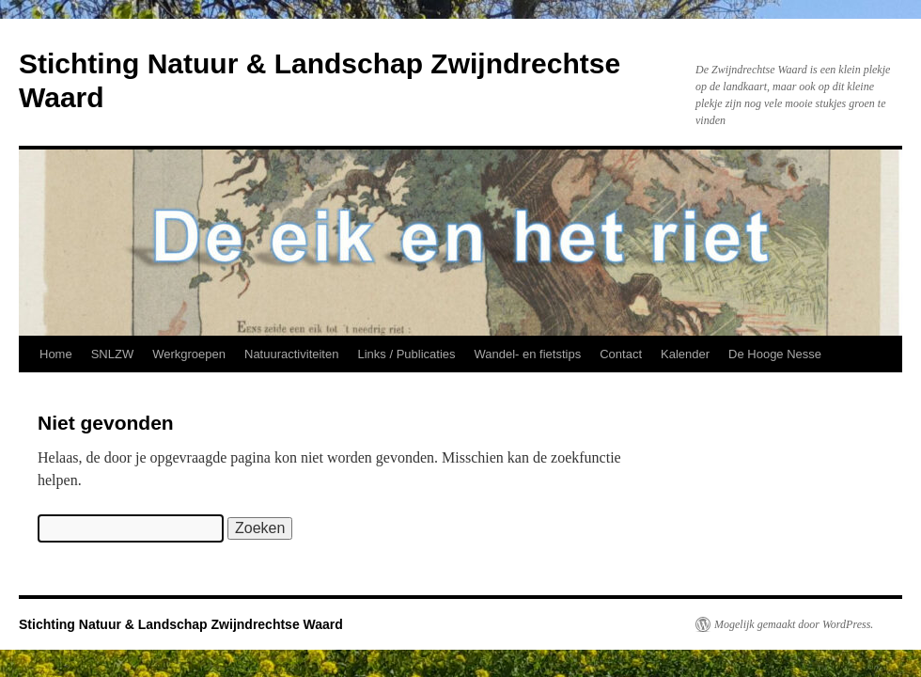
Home (55, 354)
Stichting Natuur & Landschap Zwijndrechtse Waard (181, 624)
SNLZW (112, 354)
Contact (621, 354)
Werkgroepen (189, 354)
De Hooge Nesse (774, 354)
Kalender (685, 354)
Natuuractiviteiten (291, 354)
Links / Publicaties (406, 354)
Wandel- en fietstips (528, 354)
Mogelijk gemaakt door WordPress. (793, 624)
